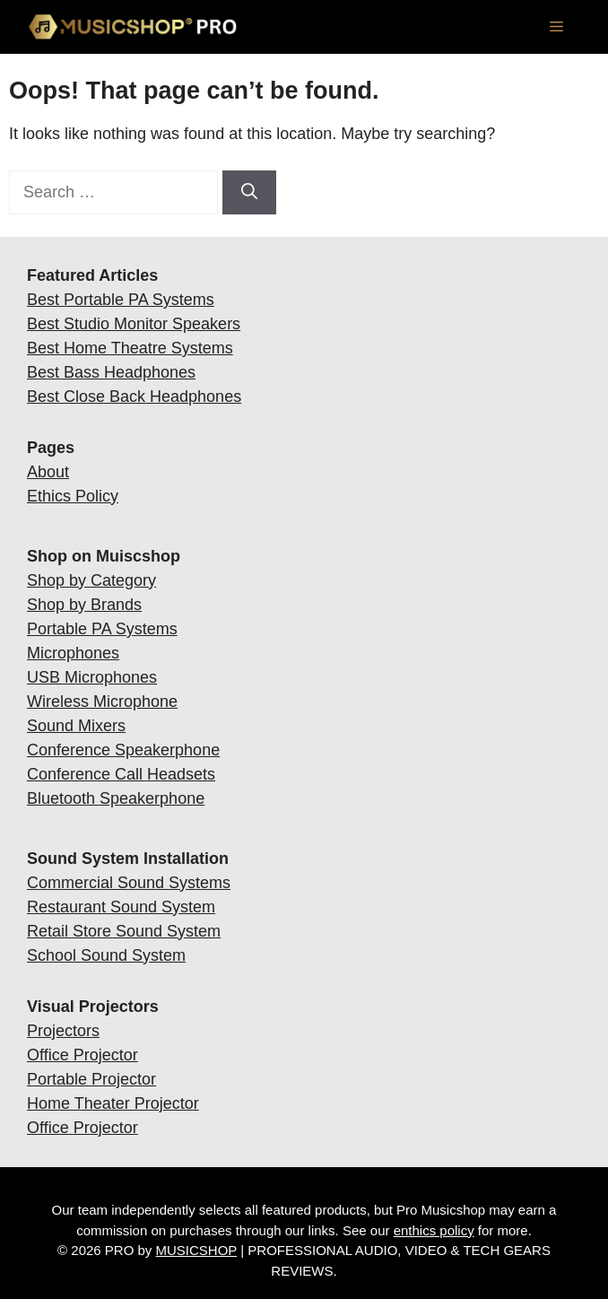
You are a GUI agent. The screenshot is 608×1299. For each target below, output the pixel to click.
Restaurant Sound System (121, 907)
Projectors (63, 1031)
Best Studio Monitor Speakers (133, 324)
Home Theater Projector (113, 1103)
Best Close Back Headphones (134, 396)
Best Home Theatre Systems (130, 348)
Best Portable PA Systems (120, 300)
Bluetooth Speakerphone (115, 798)
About (48, 472)
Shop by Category (91, 580)
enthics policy (434, 1230)
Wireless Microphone (102, 702)
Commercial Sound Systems (128, 883)
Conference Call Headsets (121, 774)
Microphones (73, 653)
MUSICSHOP (197, 1250)
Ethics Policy (72, 496)
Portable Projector (91, 1079)
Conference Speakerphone (123, 750)
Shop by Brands (84, 605)
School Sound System (106, 955)
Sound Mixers (76, 726)
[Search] (249, 192)
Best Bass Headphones (111, 372)
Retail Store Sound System (124, 931)
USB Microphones (92, 677)
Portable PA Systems (102, 629)
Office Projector (82, 1055)
